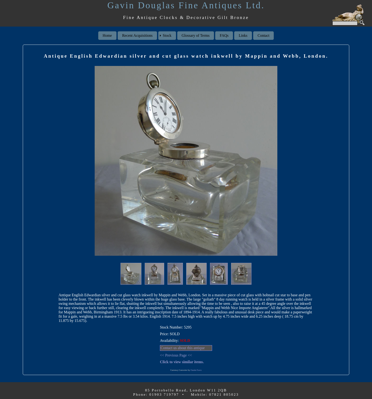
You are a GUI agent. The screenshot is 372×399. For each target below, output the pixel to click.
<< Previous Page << (176, 355)
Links (243, 35)
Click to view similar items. (182, 362)
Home (107, 35)
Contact (264, 35)
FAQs (224, 35)
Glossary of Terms (196, 35)
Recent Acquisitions (137, 35)
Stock (167, 35)
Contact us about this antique (183, 348)
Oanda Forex (196, 370)
